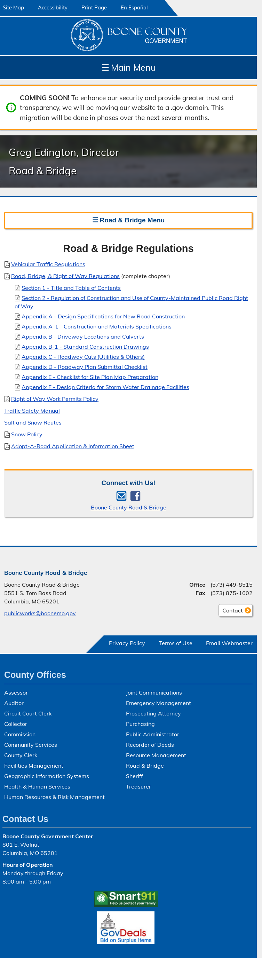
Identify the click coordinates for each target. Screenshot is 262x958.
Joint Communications (154, 692)
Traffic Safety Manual (32, 410)
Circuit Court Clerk (27, 713)
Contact (231, 611)
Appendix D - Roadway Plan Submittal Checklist (85, 366)
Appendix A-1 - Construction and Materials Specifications (97, 326)
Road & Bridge (145, 765)
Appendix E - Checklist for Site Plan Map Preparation (90, 376)
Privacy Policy (127, 643)
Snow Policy (26, 433)
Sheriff (134, 776)
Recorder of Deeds (150, 744)
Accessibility (53, 7)
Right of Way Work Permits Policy (54, 398)
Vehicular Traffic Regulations (48, 263)
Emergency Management (158, 702)
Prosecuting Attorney (153, 713)
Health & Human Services (37, 786)
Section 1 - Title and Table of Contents (71, 287)
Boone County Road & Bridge (128, 507)
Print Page (94, 7)
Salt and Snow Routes (33, 422)
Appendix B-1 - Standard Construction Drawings (85, 346)
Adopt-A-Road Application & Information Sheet (72, 445)
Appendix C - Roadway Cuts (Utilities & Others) (83, 356)
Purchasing (140, 723)
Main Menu (129, 67)
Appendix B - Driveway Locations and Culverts (83, 336)
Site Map (13, 7)
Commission (19, 734)
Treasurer (138, 786)
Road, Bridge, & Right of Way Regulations (65, 275)
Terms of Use (175, 643)
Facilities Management (33, 765)
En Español (134, 7)
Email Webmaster (229, 643)
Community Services (30, 744)
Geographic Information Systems (46, 776)
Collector (15, 723)
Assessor (16, 692)
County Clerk (20, 755)
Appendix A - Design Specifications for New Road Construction (103, 315)
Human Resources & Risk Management (54, 796)
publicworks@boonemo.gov (40, 613)
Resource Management (156, 755)
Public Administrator (152, 734)
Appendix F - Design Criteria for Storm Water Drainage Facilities (105, 386)
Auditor (14, 702)
